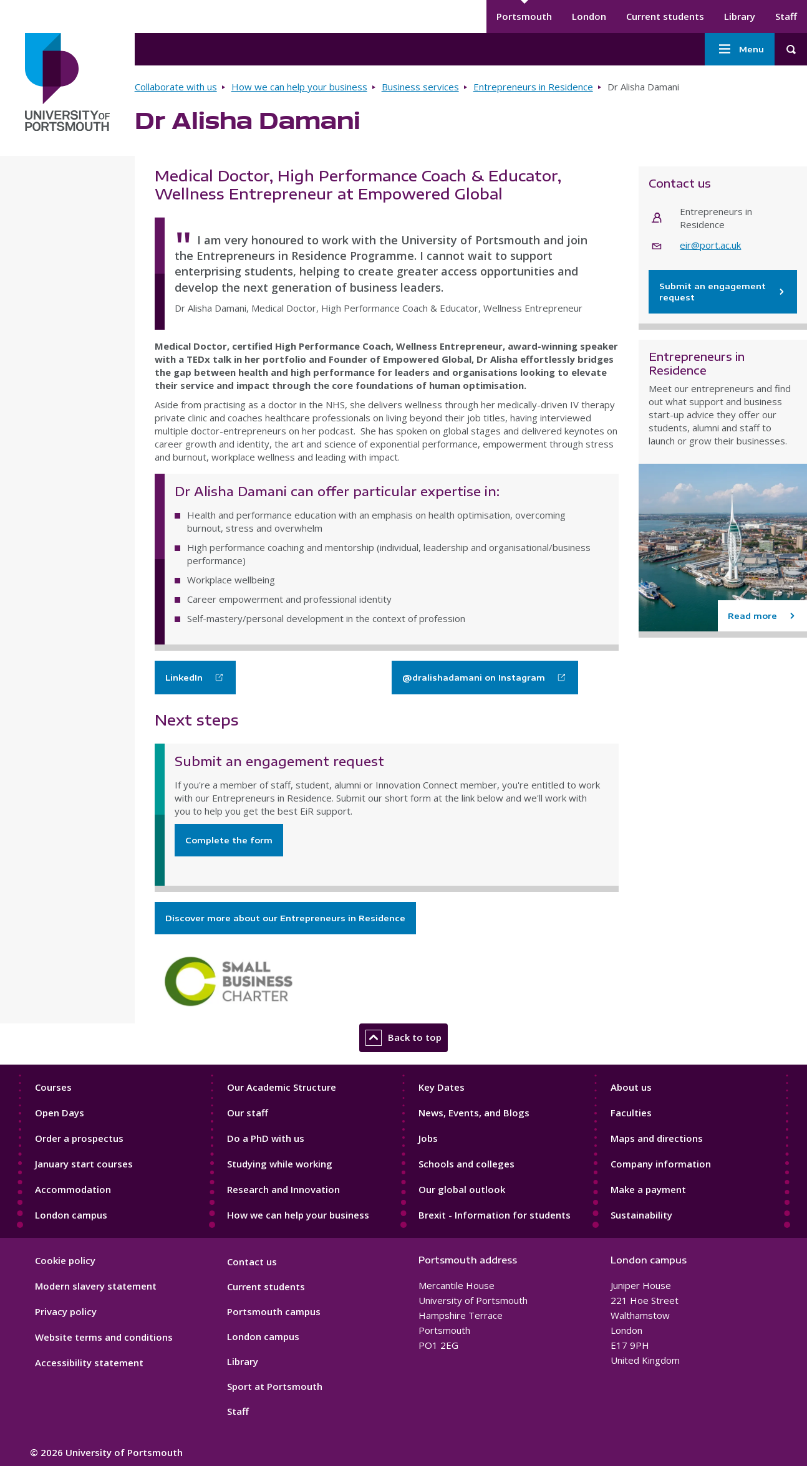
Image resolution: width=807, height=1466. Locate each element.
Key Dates (441, 1087)
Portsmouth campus (274, 1311)
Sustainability (641, 1215)
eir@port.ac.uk (710, 245)
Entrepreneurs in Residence (533, 86)
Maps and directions (657, 1138)
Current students (665, 16)
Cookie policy (65, 1260)
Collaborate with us (176, 86)
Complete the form (229, 840)
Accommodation (73, 1189)
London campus (71, 1215)
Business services (420, 86)
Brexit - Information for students (494, 1215)
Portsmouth (524, 16)
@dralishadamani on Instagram (473, 678)
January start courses (84, 1163)
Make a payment (648, 1189)
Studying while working (279, 1163)
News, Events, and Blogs (473, 1112)
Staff (786, 16)
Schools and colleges (466, 1163)
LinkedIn (184, 678)
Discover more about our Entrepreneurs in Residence (285, 918)
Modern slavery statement (96, 1286)
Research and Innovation (283, 1189)
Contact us (252, 1261)
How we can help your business (299, 86)
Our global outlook (461, 1189)
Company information (661, 1163)
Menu (739, 49)
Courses (53, 1087)
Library (739, 16)
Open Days (59, 1112)
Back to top (403, 1038)
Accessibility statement (89, 1362)
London (589, 16)
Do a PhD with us (265, 1138)
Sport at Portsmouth (274, 1386)
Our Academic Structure (281, 1087)
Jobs (428, 1138)
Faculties (631, 1112)
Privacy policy (66, 1311)
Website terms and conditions (104, 1337)
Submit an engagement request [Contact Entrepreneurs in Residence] (722, 291)
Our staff (247, 1112)
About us (631, 1087)
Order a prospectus (79, 1138)
